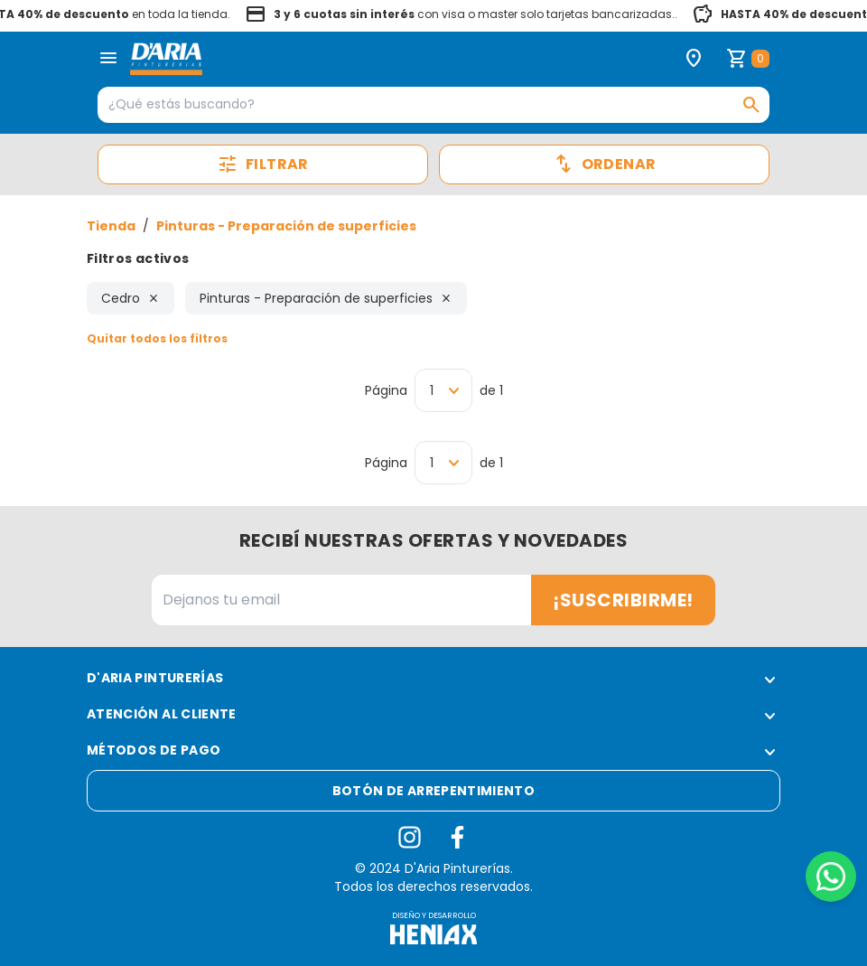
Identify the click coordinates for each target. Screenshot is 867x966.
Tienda (111, 226)
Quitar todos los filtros (157, 338)
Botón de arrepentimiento (433, 791)
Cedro (130, 298)
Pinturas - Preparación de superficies (286, 226)
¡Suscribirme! (623, 600)
